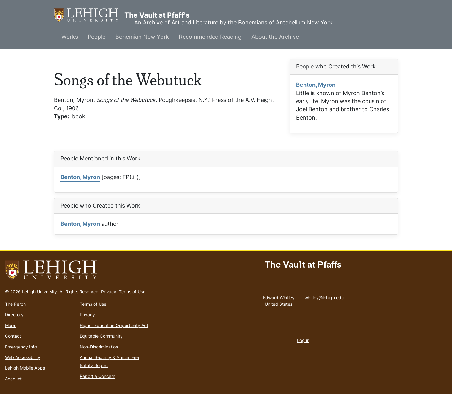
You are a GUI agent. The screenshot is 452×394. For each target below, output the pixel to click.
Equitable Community (101, 336)
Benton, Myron (315, 85)
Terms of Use (132, 292)
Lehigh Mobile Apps (25, 368)
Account (13, 379)
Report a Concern (97, 376)
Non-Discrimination (99, 347)
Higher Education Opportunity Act (114, 325)
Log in (303, 340)
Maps (10, 325)
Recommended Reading (210, 37)
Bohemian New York (142, 37)
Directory (14, 314)
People (96, 37)
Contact (13, 336)
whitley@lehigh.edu (324, 296)
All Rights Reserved (79, 292)
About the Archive (275, 37)
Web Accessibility (22, 357)
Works (69, 37)
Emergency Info (21, 347)
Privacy (108, 292)
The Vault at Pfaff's (89, 15)
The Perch (15, 304)
